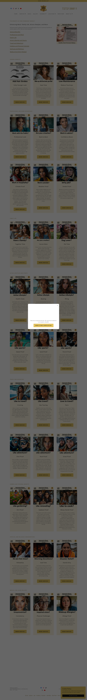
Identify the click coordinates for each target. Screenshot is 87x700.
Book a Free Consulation (43, 325)
